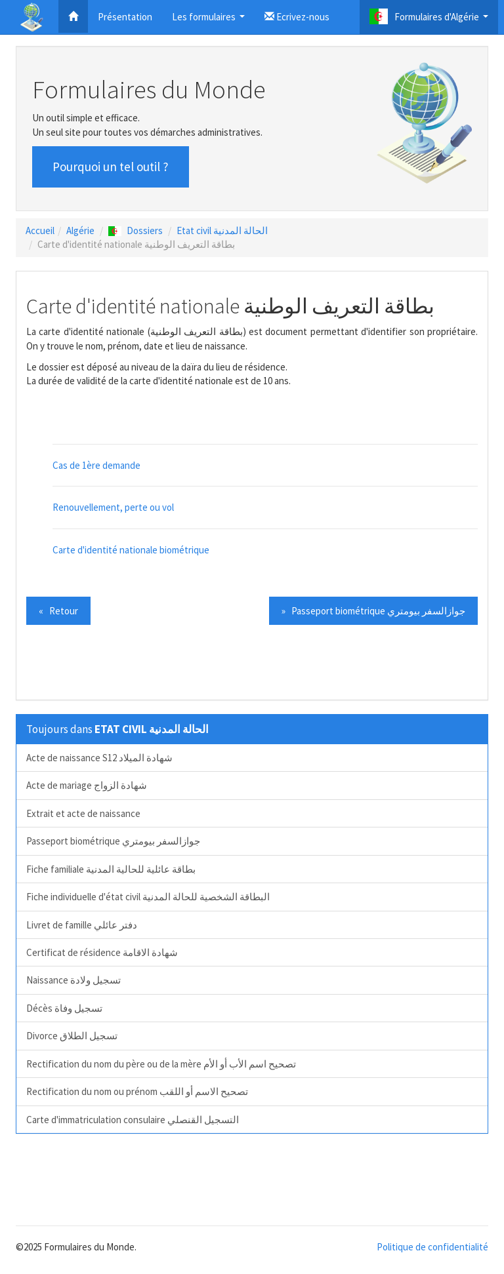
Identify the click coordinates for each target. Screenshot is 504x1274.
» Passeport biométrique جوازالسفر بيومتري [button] (373, 611)
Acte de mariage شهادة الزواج (86, 785)
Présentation (125, 16)
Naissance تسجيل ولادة (73, 980)
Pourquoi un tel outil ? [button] (110, 166)
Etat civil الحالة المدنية (222, 230)
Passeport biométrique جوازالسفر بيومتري (113, 841)
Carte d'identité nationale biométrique (130, 550)
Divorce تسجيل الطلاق (71, 1035)
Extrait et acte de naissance (83, 813)
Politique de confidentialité (432, 1247)
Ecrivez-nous (296, 16)
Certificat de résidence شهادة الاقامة (102, 952)
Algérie (80, 230)
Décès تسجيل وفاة (64, 1008)
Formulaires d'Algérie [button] (430, 20)
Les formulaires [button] (210, 20)
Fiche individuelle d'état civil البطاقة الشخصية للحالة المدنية (148, 896)
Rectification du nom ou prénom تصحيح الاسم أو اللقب (137, 1091)
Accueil (40, 230)
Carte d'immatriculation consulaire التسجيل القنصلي (132, 1119)
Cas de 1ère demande (96, 465)
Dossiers (135, 230)
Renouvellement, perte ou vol (113, 507)
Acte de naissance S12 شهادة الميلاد (99, 757)
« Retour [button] (58, 611)
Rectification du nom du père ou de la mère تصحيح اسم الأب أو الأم (161, 1064)
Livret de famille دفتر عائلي (81, 925)
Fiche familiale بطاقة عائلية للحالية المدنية (111, 869)
